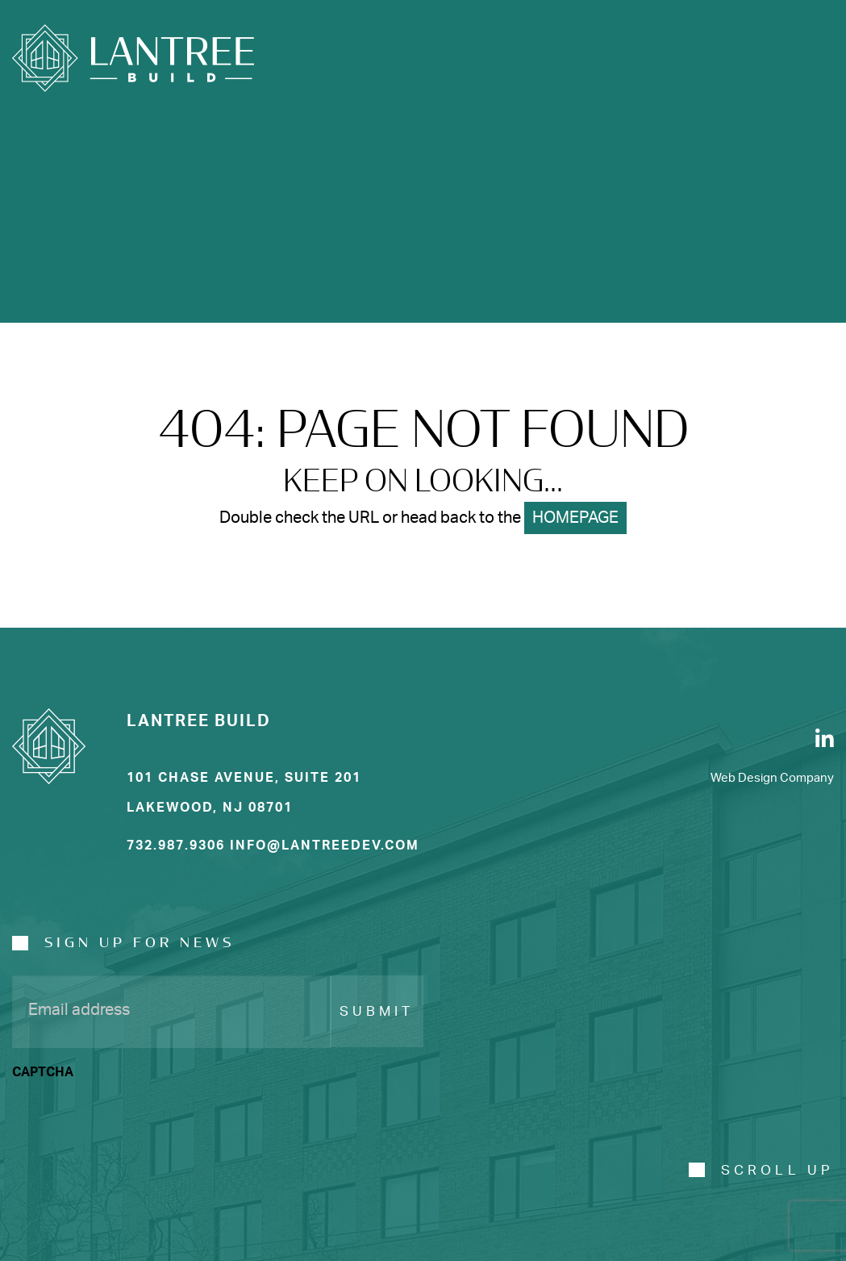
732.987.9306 (176, 845)
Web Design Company (772, 778)
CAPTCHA (42, 1072)
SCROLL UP (777, 1170)
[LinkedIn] (824, 739)
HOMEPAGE (575, 518)
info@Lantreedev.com (324, 845)
